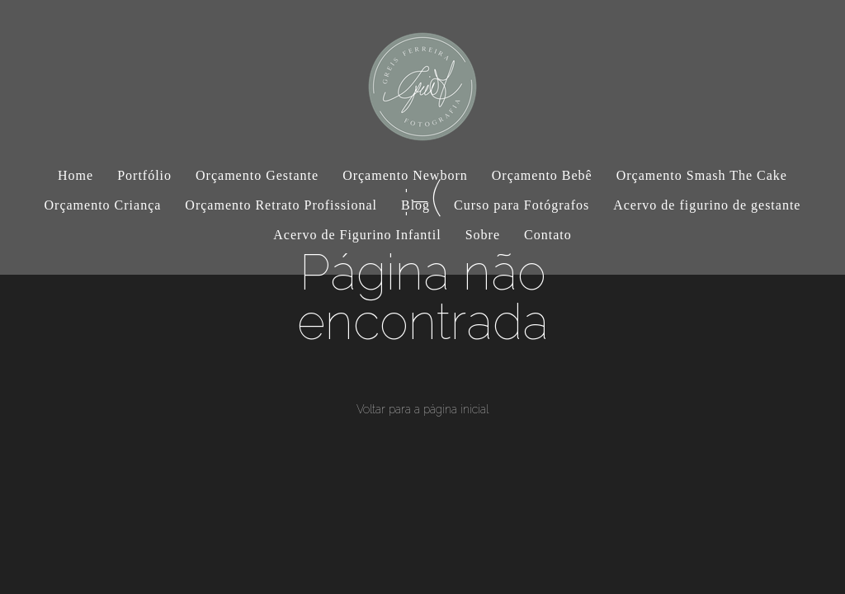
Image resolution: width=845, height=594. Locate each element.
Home (75, 175)
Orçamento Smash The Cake (701, 175)
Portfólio (144, 175)
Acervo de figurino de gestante (706, 205)
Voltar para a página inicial (422, 409)
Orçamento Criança (103, 205)
